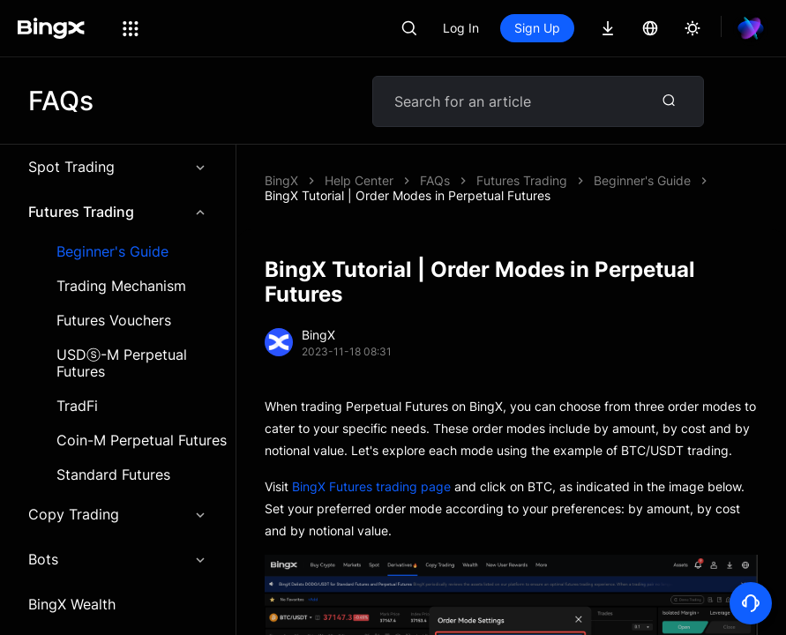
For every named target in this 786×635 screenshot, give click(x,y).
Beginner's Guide (112, 251)
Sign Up (537, 27)
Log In (461, 27)
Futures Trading (117, 211)
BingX (281, 180)
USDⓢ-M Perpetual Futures (121, 363)
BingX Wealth (72, 604)
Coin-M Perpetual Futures (141, 440)
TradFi (77, 406)
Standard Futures (113, 475)
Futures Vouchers (113, 320)
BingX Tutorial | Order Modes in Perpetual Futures (407, 195)
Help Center (359, 180)
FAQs (435, 180)
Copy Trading (117, 514)
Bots (117, 559)
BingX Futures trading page (371, 486)
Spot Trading (117, 167)
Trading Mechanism (121, 286)
